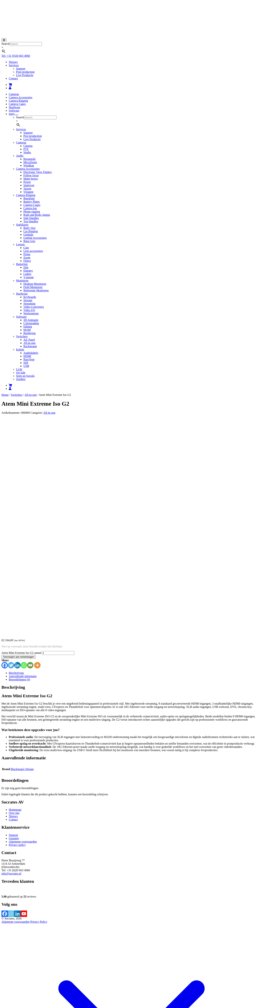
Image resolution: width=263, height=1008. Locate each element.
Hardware (14, 107)
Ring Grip (29, 241)
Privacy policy (17, 633)
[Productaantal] (58, 441)
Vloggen (28, 191)
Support (20, 68)
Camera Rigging (18, 100)
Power (27, 181)
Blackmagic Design (22, 557)
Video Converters (33, 306)
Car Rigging (30, 231)
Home (5, 394)
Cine (26, 247)
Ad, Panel (29, 339)
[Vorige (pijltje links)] (2, 981)
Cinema (28, 145)
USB (26, 366)
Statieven (28, 185)
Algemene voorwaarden (23, 630)
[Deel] (10, 978)
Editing (27, 326)
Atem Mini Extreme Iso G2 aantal (21, 441)
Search (5, 43)
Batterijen (22, 264)
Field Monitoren (32, 287)
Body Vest (29, 227)
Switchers (22, 336)
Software (14, 110)
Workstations (31, 313)
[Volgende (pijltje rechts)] (6, 981)
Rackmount (30, 346)
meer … (13, 113)
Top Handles (30, 221)
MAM (27, 329)
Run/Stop (28, 359)
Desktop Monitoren (34, 283)
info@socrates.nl (11, 662)
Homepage (15, 598)
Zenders (21, 379)
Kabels (20, 349)
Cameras (14, 94)
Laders (27, 274)
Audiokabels (30, 352)
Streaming (29, 303)
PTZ (25, 149)
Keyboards (29, 297)
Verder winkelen (48, 974)
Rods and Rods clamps (36, 214)
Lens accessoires (33, 251)
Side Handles (31, 218)
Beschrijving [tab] (16, 461)
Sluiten (5, 1003)
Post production (25, 71)
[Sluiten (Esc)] (13, 978)
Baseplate (29, 198)
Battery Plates (31, 201)
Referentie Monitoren (36, 290)
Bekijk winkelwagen (13, 974)
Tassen (27, 188)
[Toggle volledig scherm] (6, 978)
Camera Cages (17, 104)
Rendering (29, 333)
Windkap (28, 165)
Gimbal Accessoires (35, 237)
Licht (19, 369)
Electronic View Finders (37, 172)
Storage (27, 300)
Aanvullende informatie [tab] (23, 464)
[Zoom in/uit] (2, 978)
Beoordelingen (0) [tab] (19, 468)
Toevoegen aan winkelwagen (18, 445)
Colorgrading (31, 323)
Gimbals (28, 234)
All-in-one (29, 343)
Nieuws (13, 62)
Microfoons (30, 162)
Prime (26, 254)
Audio (19, 155)
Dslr (25, 267)
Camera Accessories (20, 97)
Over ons (14, 601)
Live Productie (24, 75)
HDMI (27, 356)
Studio (27, 152)
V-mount (28, 277)
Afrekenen (32, 974)
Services (14, 65)
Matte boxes (30, 178)
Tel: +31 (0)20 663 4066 (15, 55)
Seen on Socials (25, 375)
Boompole (29, 158)
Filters (27, 260)
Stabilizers (22, 224)
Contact (13, 78)
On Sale (20, 372)
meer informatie (106, 987)
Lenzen (20, 244)
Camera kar (30, 208)
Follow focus (31, 175)
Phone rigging (31, 211)
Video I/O (29, 310)
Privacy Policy (38, 710)
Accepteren (124, 987)
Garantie (14, 626)
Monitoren (22, 280)
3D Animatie (30, 320)
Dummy (28, 270)
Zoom (26, 257)
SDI (25, 362)
